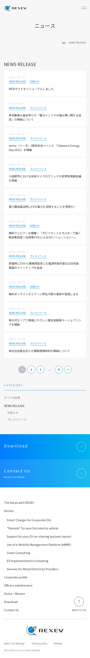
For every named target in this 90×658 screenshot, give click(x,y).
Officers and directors (18, 585)
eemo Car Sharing (13, 643)
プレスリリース (16, 419)
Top (63, 42)
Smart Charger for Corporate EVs (29, 520)
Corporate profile (15, 577)
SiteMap (58, 643)
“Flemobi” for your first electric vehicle (32, 528)
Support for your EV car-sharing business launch (39, 536)
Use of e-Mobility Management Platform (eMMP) (39, 545)
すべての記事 (12, 398)
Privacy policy (39, 643)
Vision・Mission (14, 594)
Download (11, 602)
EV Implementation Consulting (27, 561)
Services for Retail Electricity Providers (32, 569)
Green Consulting (18, 553)
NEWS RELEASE (14, 406)
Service (9, 511)
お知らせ (12, 413)
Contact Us (11, 610)
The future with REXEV (19, 503)
